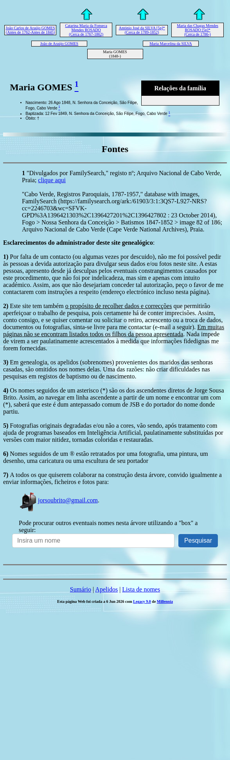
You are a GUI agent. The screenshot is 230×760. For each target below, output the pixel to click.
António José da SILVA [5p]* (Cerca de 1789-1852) (142, 30)
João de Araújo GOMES (59, 43)
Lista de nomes (141, 589)
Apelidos (106, 589)
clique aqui (52, 180)
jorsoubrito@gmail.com (58, 500)
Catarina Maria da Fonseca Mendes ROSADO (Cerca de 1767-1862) (86, 29)
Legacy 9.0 (142, 601)
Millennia (165, 601)
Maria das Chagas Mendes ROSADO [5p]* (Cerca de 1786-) (197, 29)
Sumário (80, 589)
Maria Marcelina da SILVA (170, 43)
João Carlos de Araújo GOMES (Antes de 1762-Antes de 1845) (30, 30)
